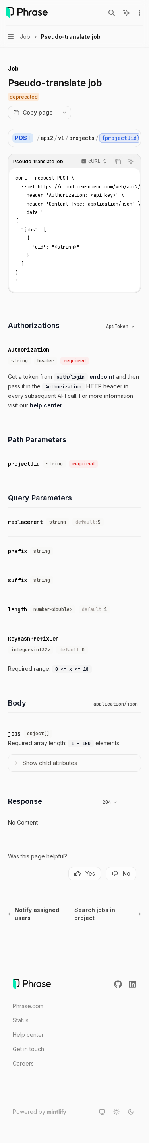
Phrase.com (28, 1006)
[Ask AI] (131, 161)
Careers (23, 1063)
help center (46, 405)
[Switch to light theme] (116, 1111)
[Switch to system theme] (102, 1111)
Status (21, 1020)
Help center (28, 1034)
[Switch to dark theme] (130, 1111)
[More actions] (139, 12)
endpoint (101, 376)
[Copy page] (33, 112)
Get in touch (28, 1049)
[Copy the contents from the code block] (118, 161)
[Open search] (111, 12)
